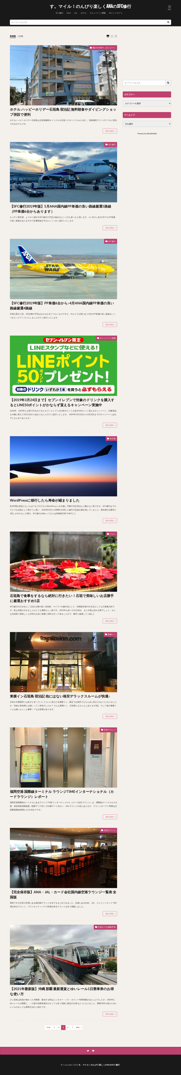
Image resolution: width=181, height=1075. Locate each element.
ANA (68, 13)
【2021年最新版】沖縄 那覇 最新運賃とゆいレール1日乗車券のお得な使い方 (62, 991)
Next (78, 1027)
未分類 (113, 438)
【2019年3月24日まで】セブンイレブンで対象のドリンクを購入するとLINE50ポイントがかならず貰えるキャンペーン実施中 (62, 402)
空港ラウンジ (110, 730)
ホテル (84, 13)
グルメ (113, 534)
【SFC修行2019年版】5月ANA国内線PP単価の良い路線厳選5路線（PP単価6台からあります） (60, 208)
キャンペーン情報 (98, 13)
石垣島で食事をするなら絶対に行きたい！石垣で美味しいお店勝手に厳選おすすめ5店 (62, 598)
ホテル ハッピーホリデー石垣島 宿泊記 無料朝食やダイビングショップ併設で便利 (63, 111)
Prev (48, 1027)
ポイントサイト (116, 13)
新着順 (13, 36)
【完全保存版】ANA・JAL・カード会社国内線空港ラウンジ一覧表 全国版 (63, 894)
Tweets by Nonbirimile (147, 133)
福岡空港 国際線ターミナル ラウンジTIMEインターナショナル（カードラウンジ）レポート (62, 794)
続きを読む (110, 131)
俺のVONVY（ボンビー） (104, 47)
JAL (75, 13)
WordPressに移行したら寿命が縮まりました (45, 500)
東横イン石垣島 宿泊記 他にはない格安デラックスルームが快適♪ (60, 696)
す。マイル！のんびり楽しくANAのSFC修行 (90, 6)
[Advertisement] (147, 54)
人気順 (20, 36)
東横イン (112, 634)
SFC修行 (59, 13)
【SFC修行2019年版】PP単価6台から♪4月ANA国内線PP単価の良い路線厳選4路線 (62, 305)
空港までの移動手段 (107, 927)
